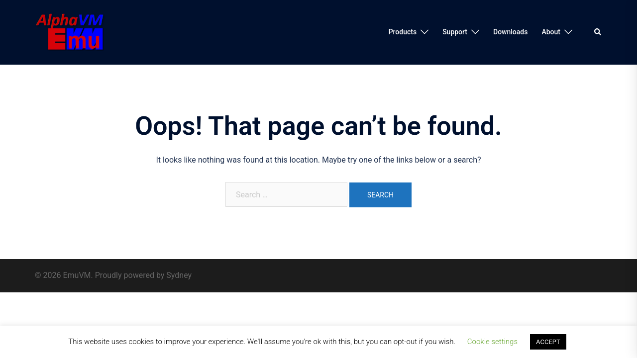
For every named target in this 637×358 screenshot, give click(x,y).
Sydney (179, 275)
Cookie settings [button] (492, 341)
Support (454, 32)
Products (403, 32)
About (550, 32)
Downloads (510, 32)
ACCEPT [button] (548, 342)
